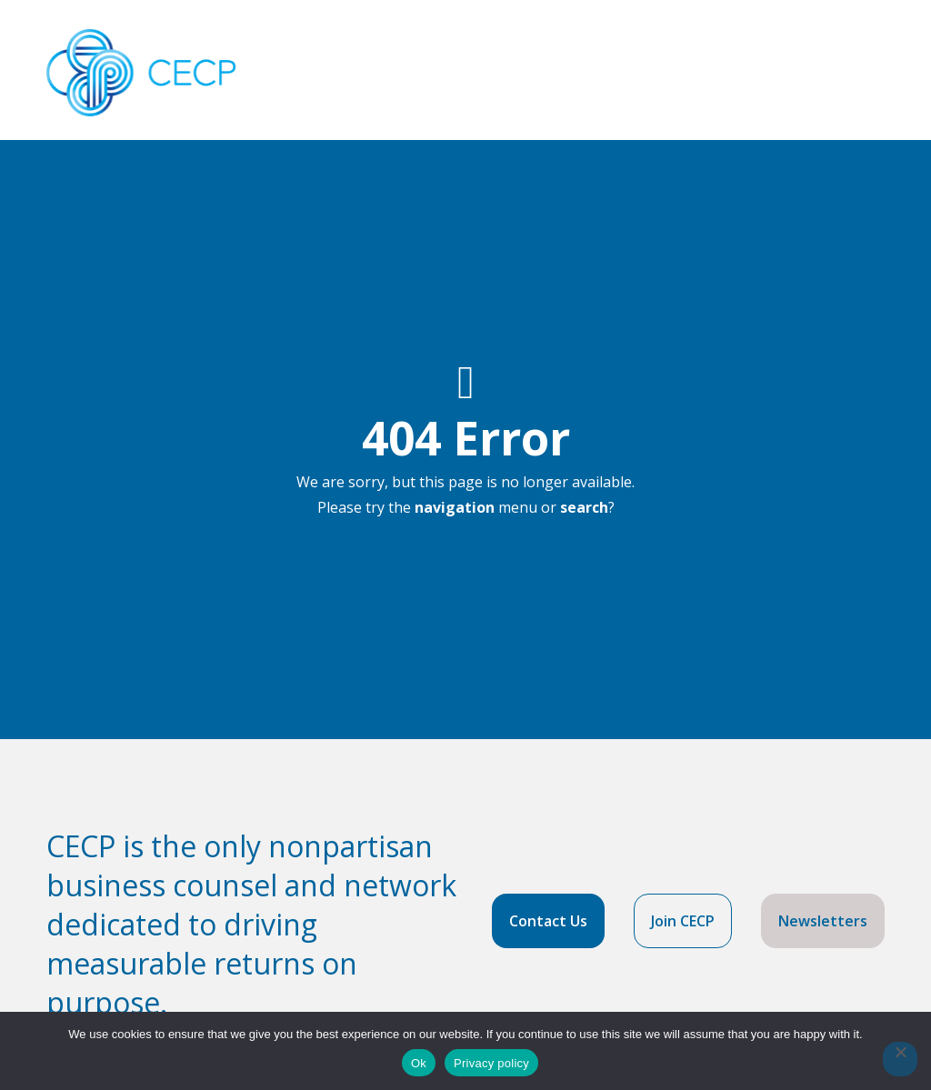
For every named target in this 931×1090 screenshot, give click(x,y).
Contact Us (548, 921)
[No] (900, 1059)
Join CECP (683, 921)
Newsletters (822, 921)
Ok (418, 1063)
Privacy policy (491, 1063)
